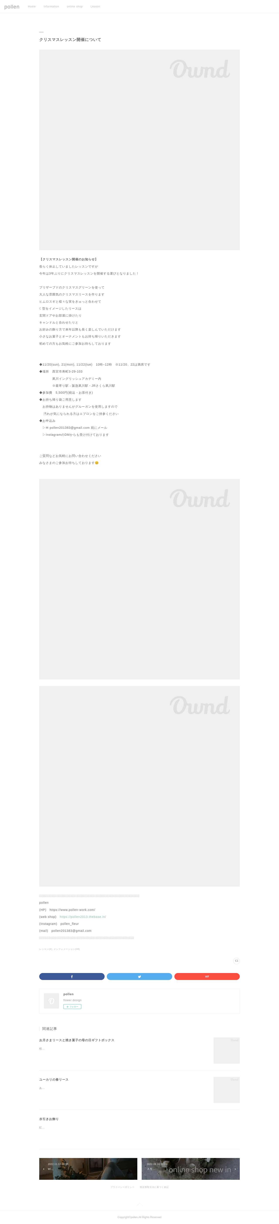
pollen (12, 7)
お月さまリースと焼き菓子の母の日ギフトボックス (76, 1040)
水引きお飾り (49, 1119)
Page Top (139, 1205)
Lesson (95, 6)
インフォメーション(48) (67, 949)
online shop (75, 6)
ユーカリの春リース (54, 1079)
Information (51, 6)
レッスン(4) (45, 949)
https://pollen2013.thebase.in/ (83, 917)
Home (32, 6)
